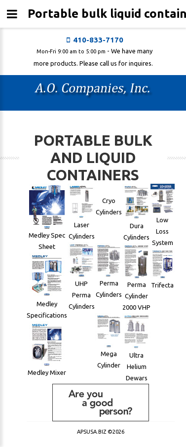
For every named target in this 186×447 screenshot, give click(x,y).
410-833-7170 (98, 40)
